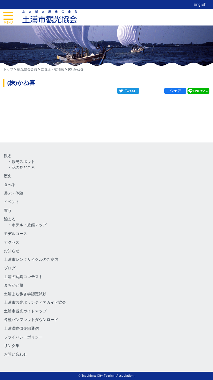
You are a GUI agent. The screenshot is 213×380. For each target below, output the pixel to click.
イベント (11, 202)
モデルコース (15, 233)
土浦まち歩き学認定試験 (25, 294)
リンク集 (11, 345)
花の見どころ (23, 167)
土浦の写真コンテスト (23, 276)
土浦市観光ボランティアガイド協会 (35, 302)
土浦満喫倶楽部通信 (21, 328)
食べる (10, 184)
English (200, 4)
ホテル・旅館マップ (29, 225)
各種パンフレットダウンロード (31, 319)
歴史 (8, 176)
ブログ (10, 268)
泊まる (10, 219)
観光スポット (23, 161)
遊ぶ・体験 (13, 193)
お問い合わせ (15, 354)
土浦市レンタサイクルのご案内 (31, 259)
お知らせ (11, 251)
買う (8, 210)
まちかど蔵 (13, 285)
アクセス (11, 242)
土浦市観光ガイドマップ (25, 311)
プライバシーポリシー (23, 337)
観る (8, 156)
